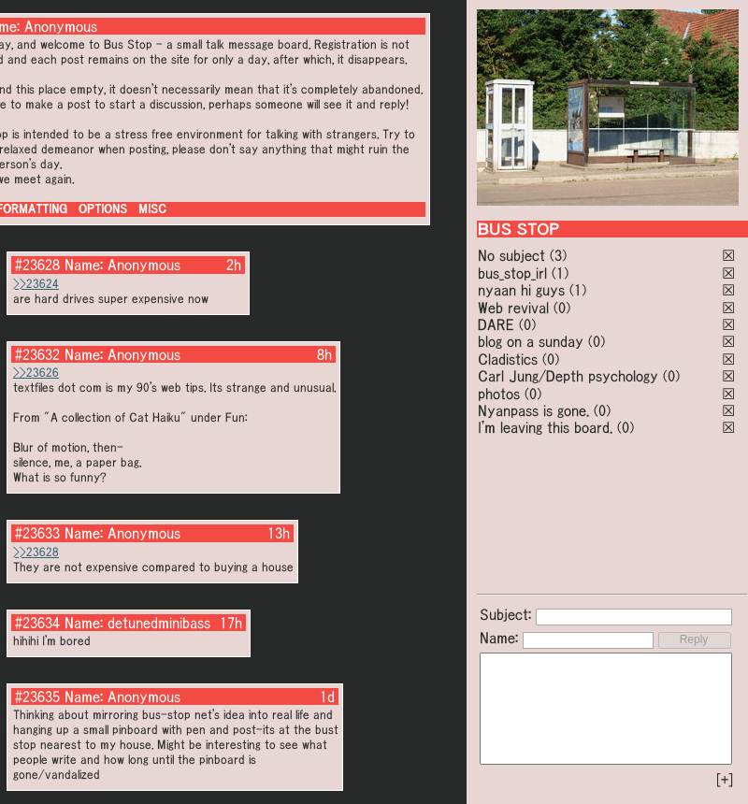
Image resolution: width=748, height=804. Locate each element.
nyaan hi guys (521, 289)
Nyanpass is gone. (533, 410)
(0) (562, 307)
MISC (152, 209)
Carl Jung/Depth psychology (568, 375)
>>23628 (36, 552)
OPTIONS (103, 209)
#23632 (37, 354)
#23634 (37, 622)
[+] (724, 779)
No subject (514, 255)
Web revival (513, 307)
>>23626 (36, 372)
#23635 (37, 696)
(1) (560, 273)
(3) (558, 255)
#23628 (37, 264)
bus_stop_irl (512, 273)
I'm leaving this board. (545, 427)
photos (499, 393)
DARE (496, 324)
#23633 (37, 532)
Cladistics (508, 359)
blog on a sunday (530, 341)
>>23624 (36, 284)
